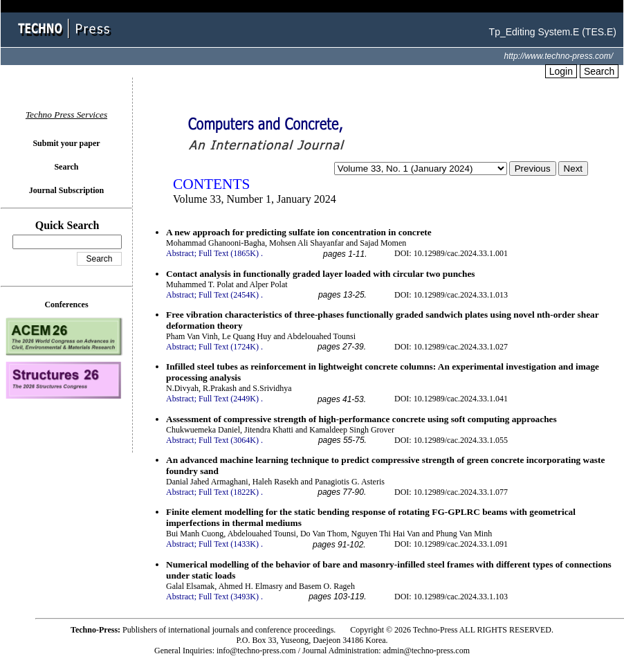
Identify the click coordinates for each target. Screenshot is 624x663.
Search (599, 71)
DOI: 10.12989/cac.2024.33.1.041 (451, 398)
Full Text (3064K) (229, 440)
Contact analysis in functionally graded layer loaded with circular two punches (320, 274)
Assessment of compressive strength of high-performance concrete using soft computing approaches (361, 419)
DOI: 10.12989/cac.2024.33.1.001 (451, 253)
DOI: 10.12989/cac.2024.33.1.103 (451, 596)
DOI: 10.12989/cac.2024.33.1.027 (451, 347)
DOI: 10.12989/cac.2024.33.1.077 (451, 492)
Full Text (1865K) (229, 253)
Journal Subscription (66, 190)
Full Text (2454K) (229, 295)
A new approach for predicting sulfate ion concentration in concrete (299, 232)
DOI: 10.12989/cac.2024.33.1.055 (451, 440)
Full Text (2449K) (229, 398)
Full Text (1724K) (229, 347)
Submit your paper (66, 143)
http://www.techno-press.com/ (558, 56)
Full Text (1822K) (229, 492)
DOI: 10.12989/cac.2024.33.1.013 (451, 295)
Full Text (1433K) (229, 544)
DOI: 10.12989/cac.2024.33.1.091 (451, 544)
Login (561, 71)
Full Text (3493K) (229, 596)
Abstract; (181, 253)
